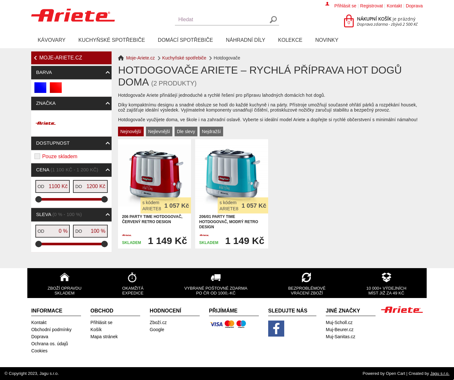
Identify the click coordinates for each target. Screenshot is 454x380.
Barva (44, 72)
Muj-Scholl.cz (339, 322)
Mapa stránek (104, 336)
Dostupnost (52, 143)
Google (157, 329)
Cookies (39, 350)
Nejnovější (130, 131)
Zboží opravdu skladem (64, 290)
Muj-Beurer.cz (339, 329)
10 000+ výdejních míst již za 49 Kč (386, 290)
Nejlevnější (159, 131)
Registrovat (371, 5)
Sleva (59, 214)
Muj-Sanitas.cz (340, 336)
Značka (46, 103)
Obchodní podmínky (51, 329)
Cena (67, 169)
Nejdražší (211, 131)
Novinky (326, 40)
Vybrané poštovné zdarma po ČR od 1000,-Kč (215, 290)
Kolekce (290, 40)
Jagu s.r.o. (439, 373)
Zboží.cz (158, 322)
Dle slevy (186, 131)
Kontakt (394, 5)
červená (56, 90)
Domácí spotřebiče (185, 40)
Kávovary (52, 40)
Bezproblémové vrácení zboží (306, 290)
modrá (40, 90)
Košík (96, 329)
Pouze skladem (59, 156)
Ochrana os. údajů (49, 343)
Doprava (414, 5)
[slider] (38, 199)
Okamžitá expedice (132, 290)
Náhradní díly (245, 40)
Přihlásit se (345, 5)
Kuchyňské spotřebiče (111, 40)
